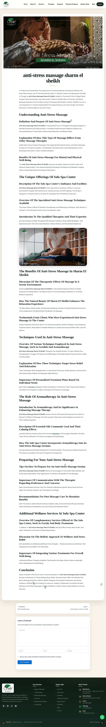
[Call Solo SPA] (102, 722)
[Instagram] (7, 706)
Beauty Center (85, 4)
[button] (45, 4)
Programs (60, 4)
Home (25, 4)
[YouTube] (15, 706)
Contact (100, 4)
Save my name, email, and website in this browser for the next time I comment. (40, 657)
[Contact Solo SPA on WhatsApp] (102, 717)
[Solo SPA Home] (15, 688)
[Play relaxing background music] (4, 723)
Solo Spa (32, 387)
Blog (93, 4)
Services (41, 4)
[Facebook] (3, 706)
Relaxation (56, 433)
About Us (33, 4)
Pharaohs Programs (72, 4)
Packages (51, 4)
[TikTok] (11, 706)
